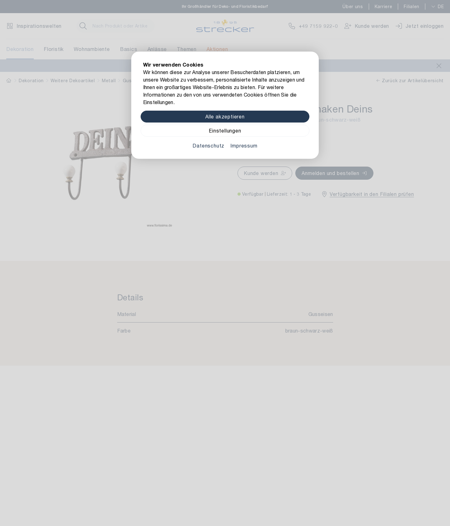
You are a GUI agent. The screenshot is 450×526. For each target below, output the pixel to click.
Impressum (243, 145)
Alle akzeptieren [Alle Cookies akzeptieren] (225, 116)
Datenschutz (208, 145)
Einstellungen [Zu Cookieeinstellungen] (225, 130)
